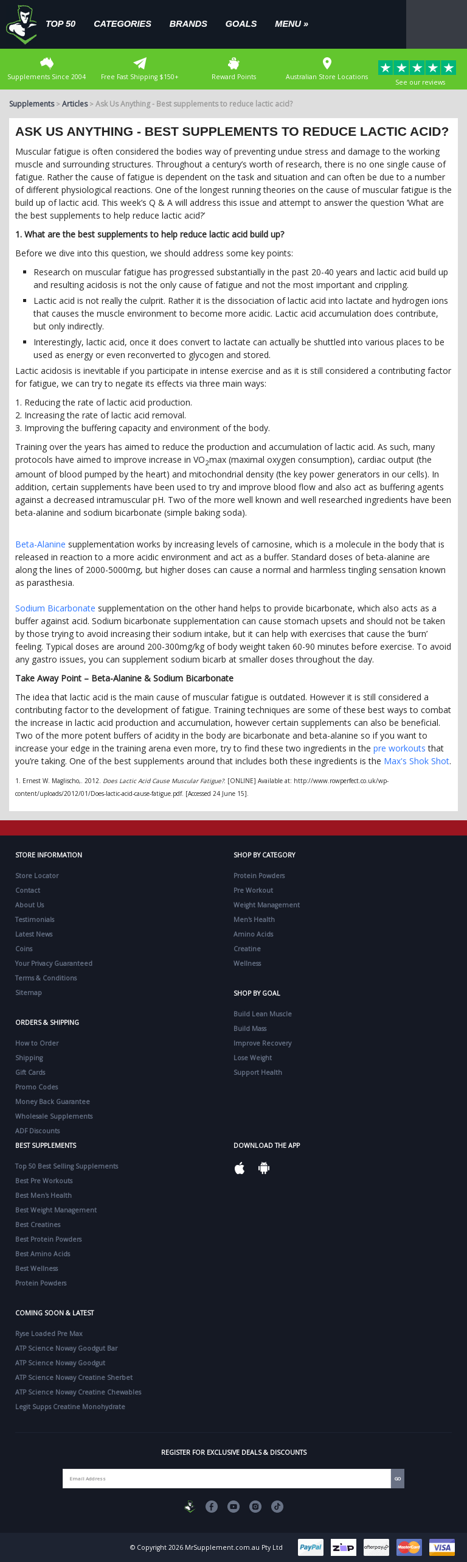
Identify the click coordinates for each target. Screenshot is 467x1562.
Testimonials (34, 919)
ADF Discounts (37, 1131)
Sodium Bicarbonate (55, 608)
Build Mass (250, 1028)
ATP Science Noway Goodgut (60, 1363)
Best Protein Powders (48, 1239)
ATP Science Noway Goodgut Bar (66, 1348)
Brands (188, 24)
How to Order (36, 1043)
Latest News (33, 934)
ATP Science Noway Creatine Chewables (78, 1392)
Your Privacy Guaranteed (53, 963)
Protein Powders (259, 875)
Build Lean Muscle (263, 1014)
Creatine (247, 949)
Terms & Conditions (46, 978)
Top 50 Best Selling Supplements (66, 1166)
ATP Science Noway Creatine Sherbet (74, 1377)
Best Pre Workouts (43, 1181)
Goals (241, 24)
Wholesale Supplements (53, 1116)
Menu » (291, 24)
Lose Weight (253, 1058)
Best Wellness (36, 1268)
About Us (29, 905)
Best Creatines (37, 1224)
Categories (122, 24)
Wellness (247, 963)
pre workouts (399, 748)
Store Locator (36, 875)
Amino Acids (253, 934)
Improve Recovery (262, 1043)
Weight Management (267, 905)
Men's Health (254, 919)
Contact (27, 890)
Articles (75, 104)
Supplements (31, 104)
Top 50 (60, 24)
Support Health (258, 1072)
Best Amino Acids (42, 1254)
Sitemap (28, 992)
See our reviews (420, 73)
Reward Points (234, 69)
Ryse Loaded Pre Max (49, 1333)
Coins (23, 949)
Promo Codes (36, 1087)
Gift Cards (30, 1072)
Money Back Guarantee (52, 1101)
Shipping (29, 1058)
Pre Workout (253, 890)
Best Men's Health (43, 1195)
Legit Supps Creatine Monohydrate (70, 1406)
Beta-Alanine (40, 544)
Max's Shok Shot (416, 761)
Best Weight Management (56, 1210)
